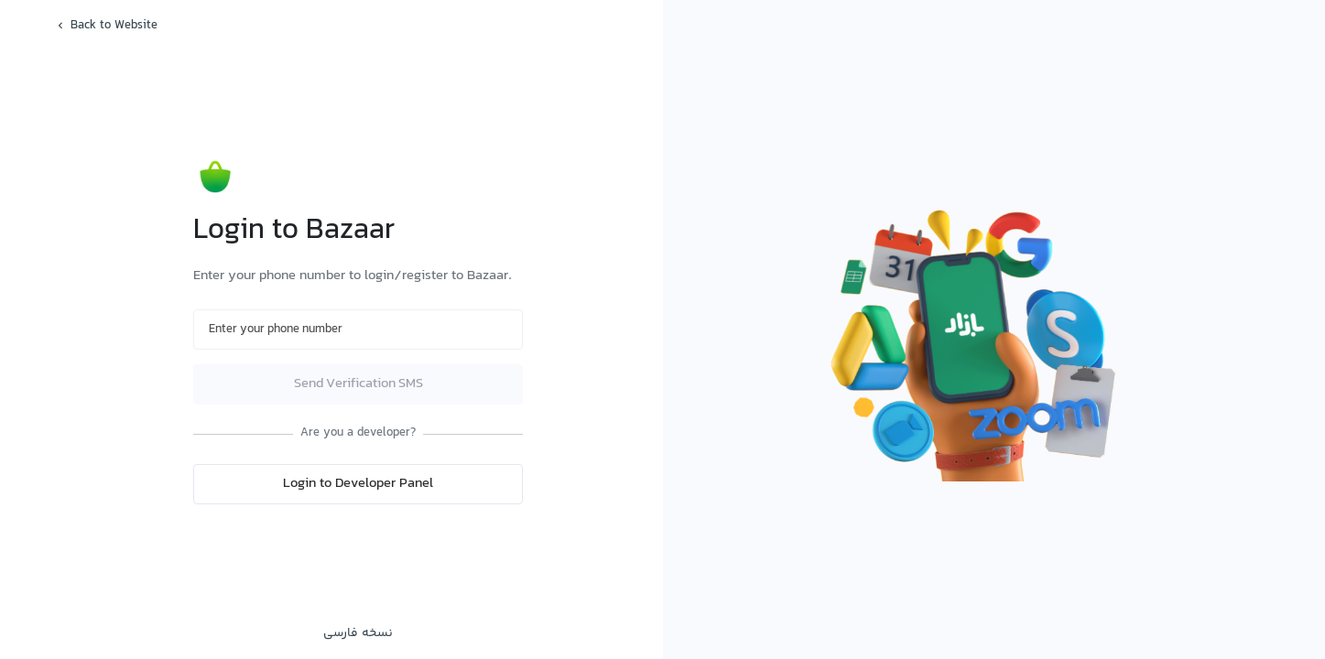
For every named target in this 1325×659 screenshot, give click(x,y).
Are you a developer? (358, 433)
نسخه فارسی (358, 633)
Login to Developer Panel (358, 483)
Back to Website (105, 26)
